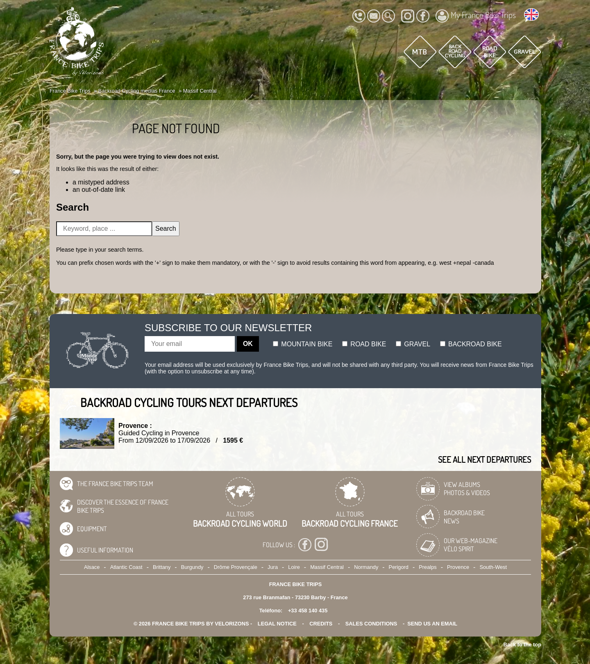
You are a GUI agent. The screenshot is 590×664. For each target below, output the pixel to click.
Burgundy (192, 567)
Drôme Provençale (235, 567)
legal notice (277, 624)
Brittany (161, 567)
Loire (294, 567)
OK (248, 343)
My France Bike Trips (476, 16)
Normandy (366, 567)
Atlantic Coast (126, 567)
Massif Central (327, 567)
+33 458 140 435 (307, 610)
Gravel (413, 344)
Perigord (398, 567)
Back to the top (522, 644)
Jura (273, 567)
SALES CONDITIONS (371, 624)
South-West (493, 567)
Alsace (92, 567)
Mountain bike (303, 344)
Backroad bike (471, 344)
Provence (458, 567)
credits (320, 624)
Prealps (427, 567)
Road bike (364, 344)
